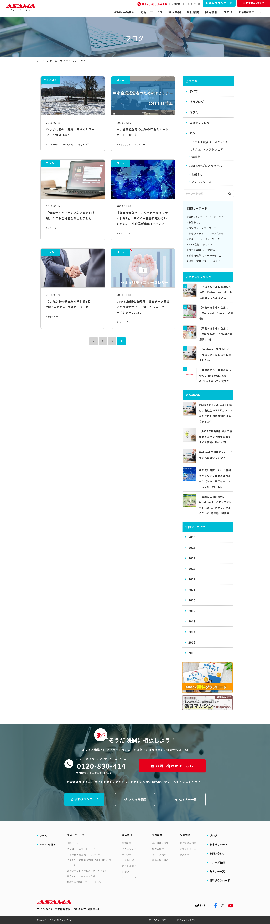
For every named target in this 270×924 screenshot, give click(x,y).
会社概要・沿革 (160, 843)
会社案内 (193, 12)
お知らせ (197, 174)
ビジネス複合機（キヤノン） (210, 142)
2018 (192, 621)
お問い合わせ (217, 853)
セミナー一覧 (186, 799)
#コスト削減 (194, 250)
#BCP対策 (68, 144)
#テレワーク (52, 144)
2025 (192, 547)
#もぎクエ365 (195, 233)
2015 (191, 653)
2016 (191, 642)
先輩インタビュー (189, 848)
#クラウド (207, 244)
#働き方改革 (83, 144)
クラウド (127, 871)
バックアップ (129, 877)
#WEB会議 (193, 244)
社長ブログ (196, 102)
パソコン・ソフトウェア (207, 149)
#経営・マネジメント (199, 261)
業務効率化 (128, 843)
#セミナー (140, 144)
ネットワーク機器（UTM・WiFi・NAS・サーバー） (89, 862)
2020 (192, 600)
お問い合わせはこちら (172, 765)
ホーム (41, 61)
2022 (192, 579)
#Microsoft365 (214, 233)
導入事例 (174, 12)
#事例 (190, 217)
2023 (192, 569)
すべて (193, 91)
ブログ (228, 12)
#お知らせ (193, 222)
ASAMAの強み (124, 12)
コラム (193, 112)
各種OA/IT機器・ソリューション (84, 882)
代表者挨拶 (158, 848)
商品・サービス (151, 12)
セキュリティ (129, 848)
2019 (192, 611)
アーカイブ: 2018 (59, 61)
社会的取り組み (160, 860)
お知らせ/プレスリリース (205, 165)
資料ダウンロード (84, 799)
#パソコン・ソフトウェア (202, 228)
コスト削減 (128, 860)
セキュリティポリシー (187, 919)
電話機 (195, 156)
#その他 (218, 217)
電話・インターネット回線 (81, 876)
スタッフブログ (199, 123)
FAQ (192, 133)
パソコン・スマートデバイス (82, 848)
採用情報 (211, 12)
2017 (192, 632)
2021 (192, 590)
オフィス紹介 (159, 854)
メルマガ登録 (135, 799)
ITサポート (72, 843)
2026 (192, 537)
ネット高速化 (129, 866)
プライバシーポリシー (159, 919)
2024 (192, 558)
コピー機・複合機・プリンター (83, 854)
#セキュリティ (124, 144)
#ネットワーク (204, 217)
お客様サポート (250, 12)
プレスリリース (201, 182)
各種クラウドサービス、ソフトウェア (87, 870)
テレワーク (128, 854)
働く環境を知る (188, 843)
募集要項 (184, 854)
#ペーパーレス (211, 255)
